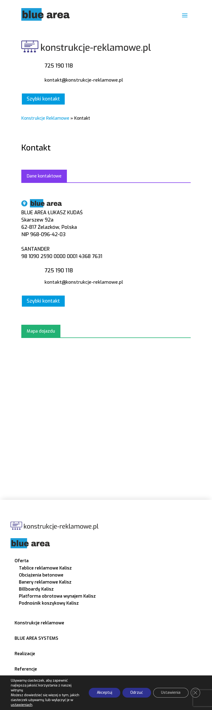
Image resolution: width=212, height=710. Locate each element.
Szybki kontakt (43, 99)
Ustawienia (170, 692)
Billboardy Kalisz (36, 589)
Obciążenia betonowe (41, 575)
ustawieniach (21, 704)
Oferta (22, 561)
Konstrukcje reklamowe (39, 623)
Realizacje (25, 654)
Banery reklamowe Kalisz (45, 582)
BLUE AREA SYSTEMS (36, 638)
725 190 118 (59, 65)
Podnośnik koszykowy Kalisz (49, 603)
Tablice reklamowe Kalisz (45, 568)
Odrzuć (136, 692)
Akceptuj (103, 692)
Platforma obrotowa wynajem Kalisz (57, 596)
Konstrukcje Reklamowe (45, 118)
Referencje (26, 669)
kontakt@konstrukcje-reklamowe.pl (84, 80)
